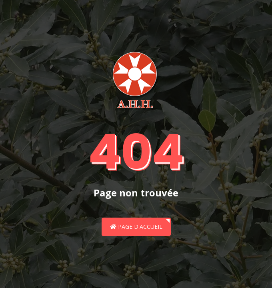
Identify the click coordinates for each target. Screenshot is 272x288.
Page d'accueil (136, 226)
